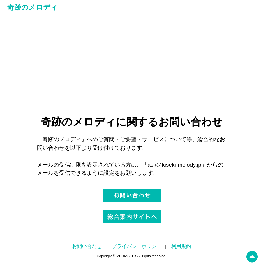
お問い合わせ (87, 246)
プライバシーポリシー (136, 246)
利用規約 (181, 246)
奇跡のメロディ (32, 7)
